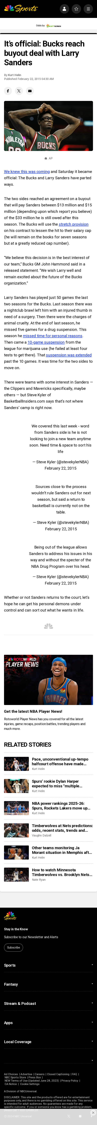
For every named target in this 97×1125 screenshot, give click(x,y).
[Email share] (30, 91)
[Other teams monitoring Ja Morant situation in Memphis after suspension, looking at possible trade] (16, 852)
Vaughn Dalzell (41, 835)
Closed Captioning (58, 1074)
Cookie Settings (29, 1084)
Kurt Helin (14, 75)
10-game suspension (46, 342)
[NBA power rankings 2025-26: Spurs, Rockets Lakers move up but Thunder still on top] (16, 808)
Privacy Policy (69, 1080)
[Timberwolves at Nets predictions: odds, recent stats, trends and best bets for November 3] (16, 830)
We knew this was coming (27, 171)
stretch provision (73, 224)
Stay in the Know (16, 929)
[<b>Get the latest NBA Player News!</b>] (48, 680)
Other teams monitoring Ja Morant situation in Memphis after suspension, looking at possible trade (62, 850)
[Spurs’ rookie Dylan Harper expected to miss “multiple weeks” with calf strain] (16, 786)
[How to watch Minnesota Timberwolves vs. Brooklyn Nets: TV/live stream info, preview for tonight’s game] (16, 875)
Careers (39, 1074)
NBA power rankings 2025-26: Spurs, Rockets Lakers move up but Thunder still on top (59, 805)
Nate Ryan (39, 879)
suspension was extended (69, 355)
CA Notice (11, 1084)
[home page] (21, 9)
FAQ (74, 1074)
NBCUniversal (28, 1091)
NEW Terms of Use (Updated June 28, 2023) (32, 1080)
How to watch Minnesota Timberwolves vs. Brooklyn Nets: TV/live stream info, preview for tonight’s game (61, 872)
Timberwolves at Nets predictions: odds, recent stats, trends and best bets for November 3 (62, 828)
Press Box (35, 1077)
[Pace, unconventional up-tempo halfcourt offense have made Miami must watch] (16, 764)
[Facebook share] (8, 91)
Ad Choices (11, 1074)
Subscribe (13, 947)
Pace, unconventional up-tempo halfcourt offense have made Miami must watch (60, 761)
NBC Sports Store (15, 1077)
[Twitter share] (19, 91)
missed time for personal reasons (52, 335)
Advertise (26, 1074)
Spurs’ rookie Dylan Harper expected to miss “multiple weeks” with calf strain (55, 783)
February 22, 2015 (60, 468)
